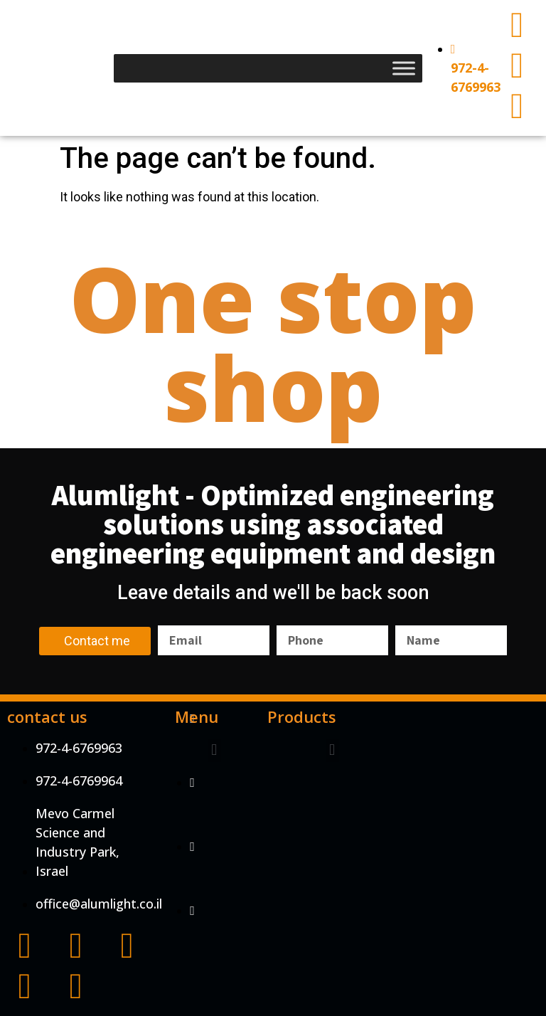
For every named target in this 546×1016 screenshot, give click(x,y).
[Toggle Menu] (403, 68)
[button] (214, 750)
